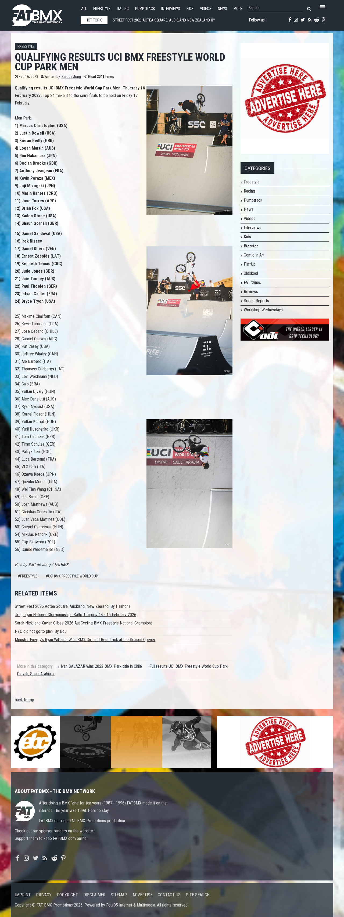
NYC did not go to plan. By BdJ (41, 631)
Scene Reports (256, 300)
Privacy (44, 894)
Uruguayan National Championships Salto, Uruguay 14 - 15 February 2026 (75, 614)
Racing (123, 8)
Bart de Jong (71, 76)
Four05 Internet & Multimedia (130, 905)
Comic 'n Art (254, 255)
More (238, 8)
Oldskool (251, 273)
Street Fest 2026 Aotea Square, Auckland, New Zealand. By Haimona (72, 606)
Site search (198, 894)
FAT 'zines (252, 282)
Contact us (169, 894)
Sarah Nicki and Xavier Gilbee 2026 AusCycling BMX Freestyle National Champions (84, 623)
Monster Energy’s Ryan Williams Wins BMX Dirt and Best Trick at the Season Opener (85, 639)
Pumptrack (145, 8)
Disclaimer (94, 894)
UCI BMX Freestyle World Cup (73, 576)
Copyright (67, 894)
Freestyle (101, 8)
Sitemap (119, 894)
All (84, 8)
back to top (24, 699)
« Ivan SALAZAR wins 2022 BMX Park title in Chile (100, 666)
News (222, 8)
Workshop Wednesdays (263, 309)
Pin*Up (250, 264)
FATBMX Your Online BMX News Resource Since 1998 (43, 14)
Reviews (251, 291)
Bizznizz (251, 245)
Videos (206, 8)
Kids (190, 8)
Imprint (23, 894)
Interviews (170, 8)
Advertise (142, 894)
